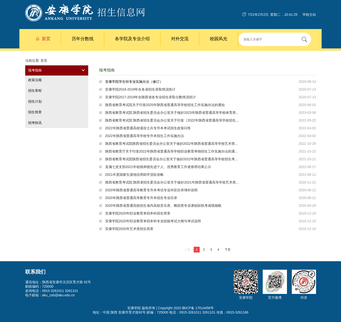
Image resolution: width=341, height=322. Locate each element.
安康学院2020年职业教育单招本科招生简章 (137, 213)
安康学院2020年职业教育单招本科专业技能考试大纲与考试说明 (153, 221)
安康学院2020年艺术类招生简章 (129, 229)
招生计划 (35, 101)
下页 (227, 249)
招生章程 (35, 91)
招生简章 (35, 112)
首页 (43, 38)
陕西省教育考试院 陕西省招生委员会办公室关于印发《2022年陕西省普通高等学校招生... (172, 120)
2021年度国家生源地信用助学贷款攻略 (134, 174)
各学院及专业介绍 (132, 38)
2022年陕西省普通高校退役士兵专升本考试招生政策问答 (148, 128)
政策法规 (35, 80)
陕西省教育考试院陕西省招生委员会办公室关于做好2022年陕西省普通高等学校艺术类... (171, 144)
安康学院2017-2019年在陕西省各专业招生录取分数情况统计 (150, 97)
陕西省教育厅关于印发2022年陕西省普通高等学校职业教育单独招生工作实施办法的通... (171, 151)
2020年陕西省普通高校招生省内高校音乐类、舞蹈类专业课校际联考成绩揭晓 (163, 205)
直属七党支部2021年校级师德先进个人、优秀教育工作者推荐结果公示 (158, 167)
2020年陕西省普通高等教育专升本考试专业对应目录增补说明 (151, 190)
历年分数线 (83, 38)
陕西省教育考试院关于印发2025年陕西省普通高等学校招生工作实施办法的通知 (165, 105)
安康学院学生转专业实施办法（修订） (134, 82)
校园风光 (218, 38)
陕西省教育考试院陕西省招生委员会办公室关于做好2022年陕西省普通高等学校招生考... (171, 159)
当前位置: (33, 60)
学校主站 (309, 14)
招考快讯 (35, 123)
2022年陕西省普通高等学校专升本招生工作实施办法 (144, 136)
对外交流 (180, 38)
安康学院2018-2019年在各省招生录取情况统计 (140, 89)
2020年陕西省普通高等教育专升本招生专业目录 (141, 198)
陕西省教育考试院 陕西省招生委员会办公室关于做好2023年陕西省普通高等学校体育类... (172, 113)
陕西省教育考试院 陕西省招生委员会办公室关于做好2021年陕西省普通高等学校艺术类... (172, 182)
